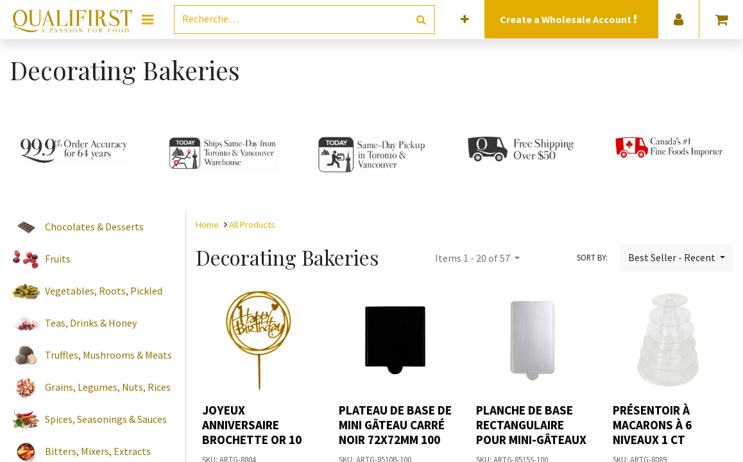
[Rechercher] (421, 19)
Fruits (58, 258)
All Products (252, 224)
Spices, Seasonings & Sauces (106, 419)
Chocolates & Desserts (94, 226)
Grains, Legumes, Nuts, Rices (108, 387)
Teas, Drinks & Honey (91, 322)
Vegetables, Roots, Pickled (103, 290)
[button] (464, 19)
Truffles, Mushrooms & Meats (108, 354)
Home (207, 224)
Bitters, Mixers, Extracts (98, 451)
